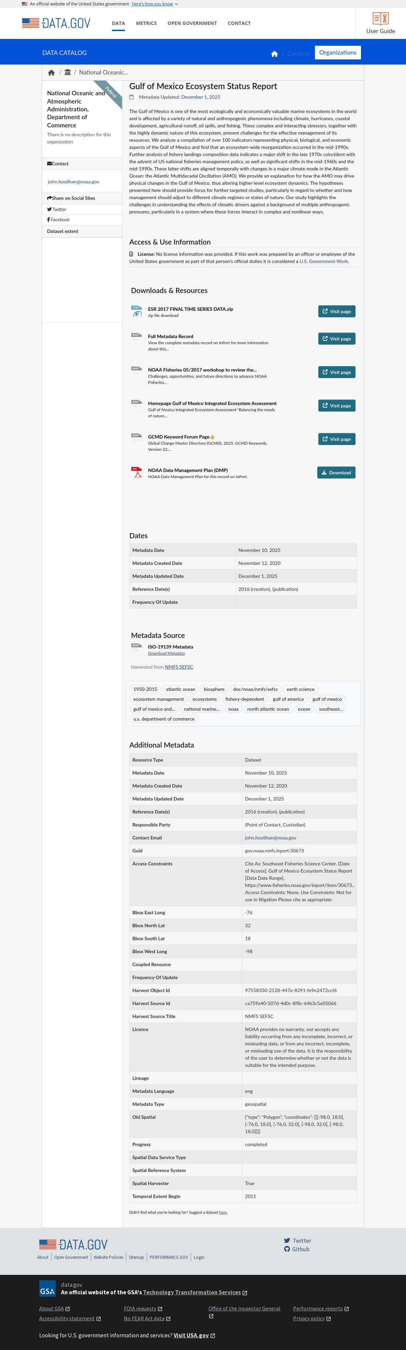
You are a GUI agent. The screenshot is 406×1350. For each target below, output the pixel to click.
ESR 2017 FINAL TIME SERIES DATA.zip (190, 309)
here (223, 1212)
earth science (300, 689)
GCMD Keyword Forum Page (179, 437)
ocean (304, 709)
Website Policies (108, 1257)
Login (199, 1257)
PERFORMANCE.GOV (169, 1257)
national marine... (202, 709)
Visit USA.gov (191, 1335)
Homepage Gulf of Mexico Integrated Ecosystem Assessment (212, 403)
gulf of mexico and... (154, 709)
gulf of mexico (327, 699)
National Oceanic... (103, 72)
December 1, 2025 (200, 97)
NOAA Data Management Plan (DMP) (188, 470)
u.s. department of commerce (163, 719)
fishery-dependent (245, 699)
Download (336, 472)
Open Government (71, 1257)
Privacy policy (309, 1318)
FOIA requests (140, 1308)
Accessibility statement (67, 1318)
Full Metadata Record (170, 336)
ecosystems (205, 699)
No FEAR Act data (144, 1318)
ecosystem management (158, 699)
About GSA (51, 1308)
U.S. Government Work (324, 261)
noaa (234, 709)
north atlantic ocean (268, 709)
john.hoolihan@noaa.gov (73, 181)
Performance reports (318, 1308)
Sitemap (136, 1257)
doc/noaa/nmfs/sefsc (255, 689)
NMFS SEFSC (179, 667)
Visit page (337, 311)
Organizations (338, 52)
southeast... (331, 709)
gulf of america (288, 699)
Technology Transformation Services (192, 1292)
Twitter (56, 209)
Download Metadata (166, 653)
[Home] (56, 23)
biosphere (214, 689)
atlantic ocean (180, 689)
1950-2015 (145, 689)
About (42, 1257)
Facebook (58, 219)
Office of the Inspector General (244, 1308)
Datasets (299, 53)
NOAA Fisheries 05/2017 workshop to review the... (202, 370)
